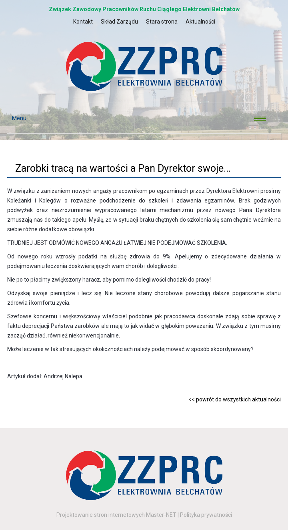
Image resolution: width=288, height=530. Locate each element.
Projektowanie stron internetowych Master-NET (116, 515)
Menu (16, 118)
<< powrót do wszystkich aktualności (234, 399)
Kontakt (83, 21)
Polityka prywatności (206, 515)
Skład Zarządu (119, 21)
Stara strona (162, 21)
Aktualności (200, 21)
